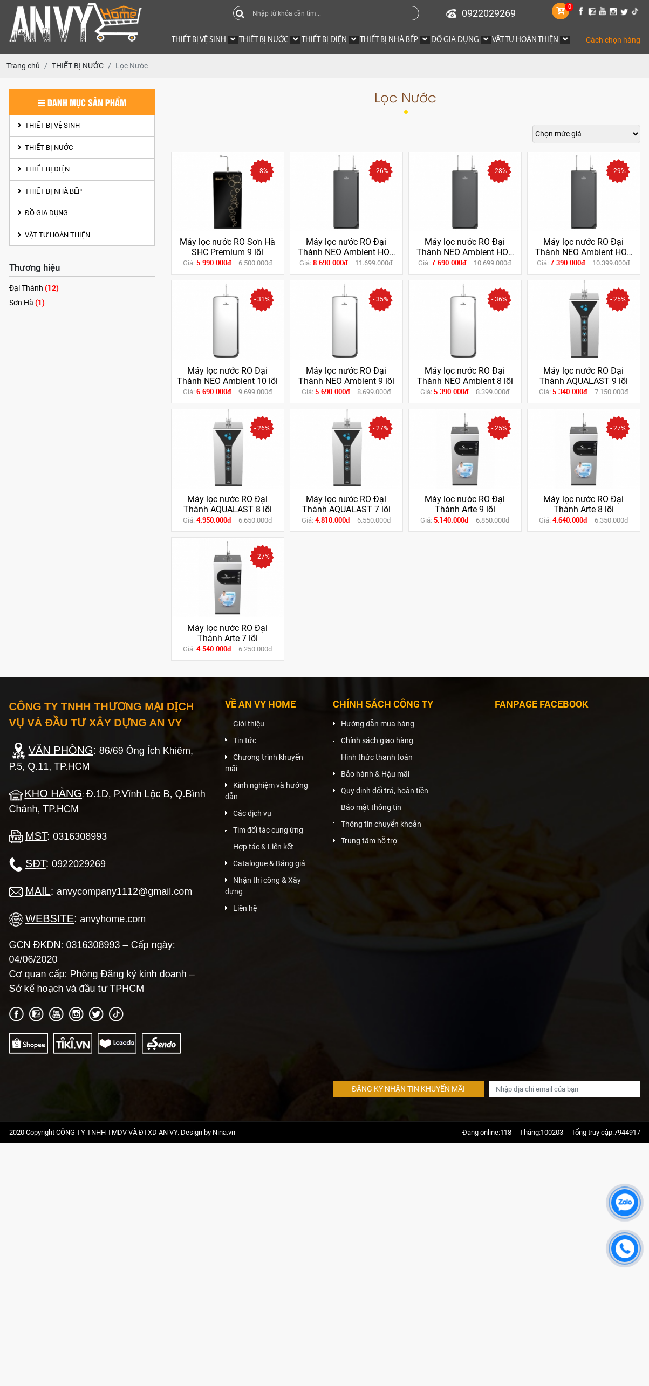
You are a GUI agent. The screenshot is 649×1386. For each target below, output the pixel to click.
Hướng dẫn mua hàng (377, 723)
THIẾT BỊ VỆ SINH (49, 125)
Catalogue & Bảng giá (269, 863)
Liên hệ (245, 908)
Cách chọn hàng (613, 40)
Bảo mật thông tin (371, 807)
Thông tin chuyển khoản (381, 824)
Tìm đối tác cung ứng (268, 830)
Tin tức (244, 740)
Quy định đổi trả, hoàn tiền (384, 790)
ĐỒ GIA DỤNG (43, 213)
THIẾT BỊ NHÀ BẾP (50, 191)
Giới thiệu (248, 723)
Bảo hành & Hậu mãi (375, 774)
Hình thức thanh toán (377, 757)
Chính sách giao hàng (377, 740)
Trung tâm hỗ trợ (369, 840)
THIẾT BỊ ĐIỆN (44, 169)
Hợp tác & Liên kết (263, 846)
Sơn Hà (27, 302)
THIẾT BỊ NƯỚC (45, 147)
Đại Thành (34, 288)
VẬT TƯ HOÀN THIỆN (54, 235)
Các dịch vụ (252, 813)
